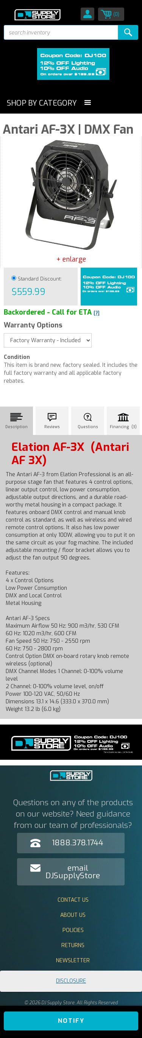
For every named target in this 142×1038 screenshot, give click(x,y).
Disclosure (71, 981)
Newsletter (73, 960)
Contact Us (73, 900)
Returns (72, 945)
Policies (73, 930)
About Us (73, 915)
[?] (97, 313)
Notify (71, 1021)
